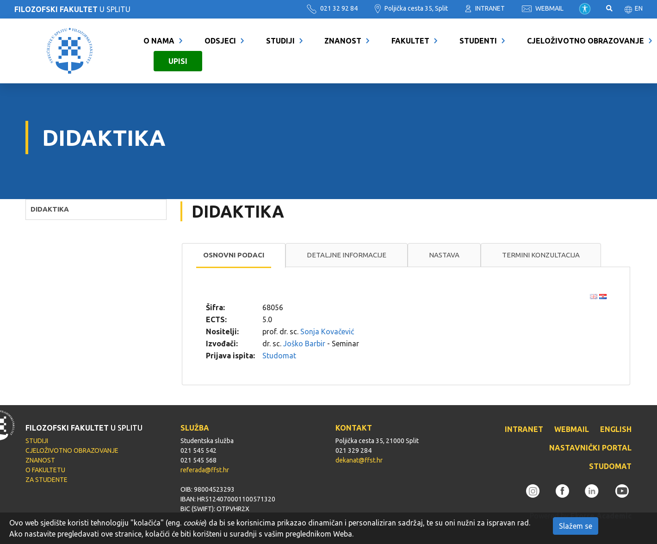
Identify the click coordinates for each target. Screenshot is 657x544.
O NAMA (158, 41)
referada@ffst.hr (204, 470)
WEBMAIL (543, 8)
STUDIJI (280, 41)
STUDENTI (478, 41)
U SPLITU (72, 9)
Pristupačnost (584, 8)
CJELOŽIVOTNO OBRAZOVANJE (585, 41)
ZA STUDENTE (46, 479)
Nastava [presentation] (444, 255)
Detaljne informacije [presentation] (346, 255)
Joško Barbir (304, 343)
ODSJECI (220, 41)
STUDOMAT (610, 466)
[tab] (233, 255)
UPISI (177, 61)
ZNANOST (342, 41)
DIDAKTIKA (50, 209)
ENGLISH (616, 429)
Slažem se (575, 526)
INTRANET (485, 8)
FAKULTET (410, 41)
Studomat (279, 355)
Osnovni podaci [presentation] (233, 255)
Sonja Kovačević (327, 331)
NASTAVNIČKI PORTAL (590, 448)
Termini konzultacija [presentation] (541, 255)
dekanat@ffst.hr (359, 460)
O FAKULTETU (45, 470)
